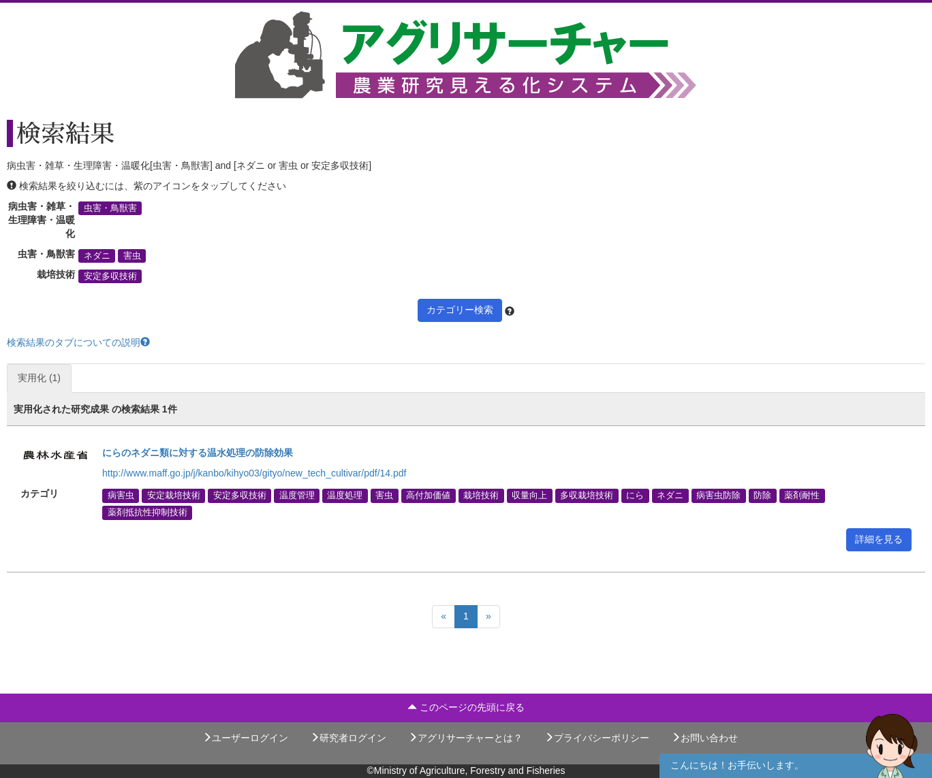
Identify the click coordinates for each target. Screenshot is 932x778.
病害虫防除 (718, 495)
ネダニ (97, 256)
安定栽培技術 (173, 495)
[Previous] (443, 616)
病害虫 (121, 495)
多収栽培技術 (586, 495)
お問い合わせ (704, 737)
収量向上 (529, 495)
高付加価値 (428, 495)
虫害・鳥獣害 (110, 208)
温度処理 (344, 495)
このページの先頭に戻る (466, 707)
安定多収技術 (110, 276)
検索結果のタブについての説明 (78, 342)
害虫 (132, 256)
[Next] (488, 616)
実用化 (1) (39, 377)
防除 (762, 495)
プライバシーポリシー (596, 737)
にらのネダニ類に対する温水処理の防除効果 (197, 452)
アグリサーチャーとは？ (465, 737)
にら (635, 495)
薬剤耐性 (802, 495)
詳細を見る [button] (879, 539)
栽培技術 (481, 495)
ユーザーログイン (245, 737)
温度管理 (297, 495)
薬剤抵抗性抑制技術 (147, 512)
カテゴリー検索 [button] (459, 309)
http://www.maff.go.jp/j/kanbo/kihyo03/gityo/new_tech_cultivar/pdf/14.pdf (254, 473)
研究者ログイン (348, 737)
